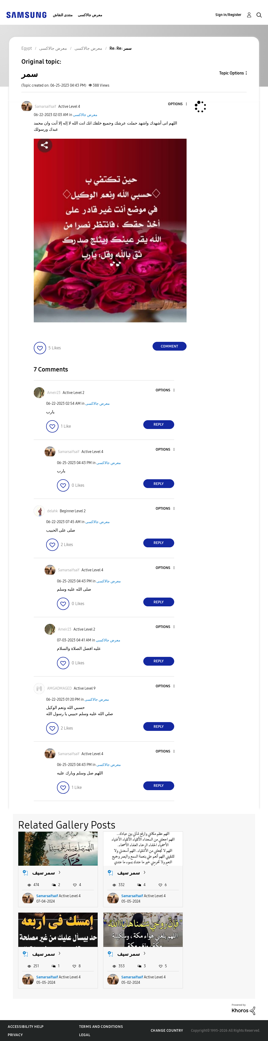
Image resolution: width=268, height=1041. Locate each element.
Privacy (15, 1034)
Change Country (167, 1030)
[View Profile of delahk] (52, 511)
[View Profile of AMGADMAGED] (59, 688)
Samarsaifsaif (47, 896)
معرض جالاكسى (90, 15)
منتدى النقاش (63, 15)
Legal (84, 1034)
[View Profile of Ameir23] (54, 393)
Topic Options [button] (231, 73)
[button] (178, 104)
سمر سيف (43, 873)
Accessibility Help (26, 1026)
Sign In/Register (228, 15)
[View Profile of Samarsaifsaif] (45, 106)
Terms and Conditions (101, 1026)
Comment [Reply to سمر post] (169, 346)
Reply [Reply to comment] (159, 424)
